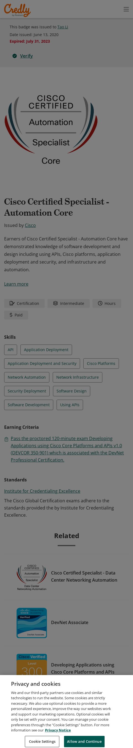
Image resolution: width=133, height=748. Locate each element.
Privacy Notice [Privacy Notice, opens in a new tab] (58, 736)
